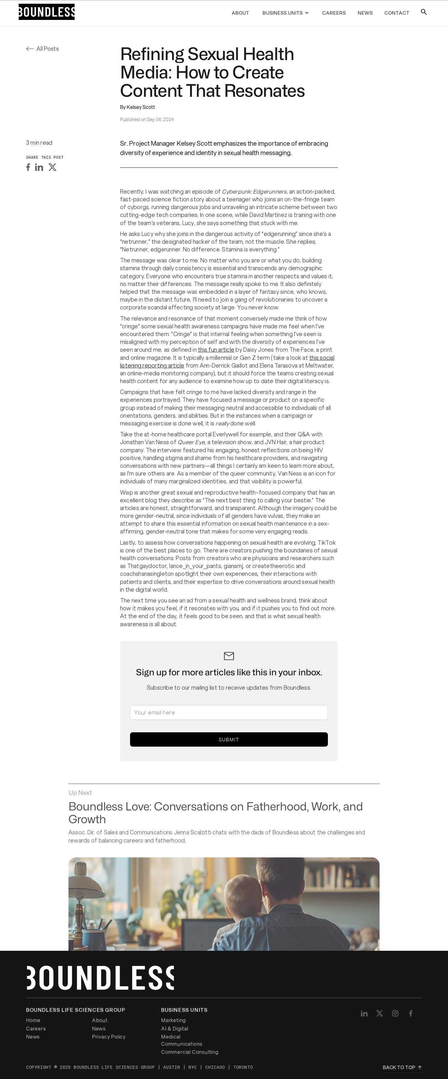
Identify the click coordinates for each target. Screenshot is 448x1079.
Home (33, 1020)
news (365, 12)
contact (397, 12)
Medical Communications (182, 1040)
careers (334, 12)
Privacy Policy (109, 1036)
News (99, 1028)
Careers (36, 1028)
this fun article (216, 349)
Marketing (173, 1020)
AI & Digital (174, 1028)
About (240, 12)
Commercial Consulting (190, 1052)
